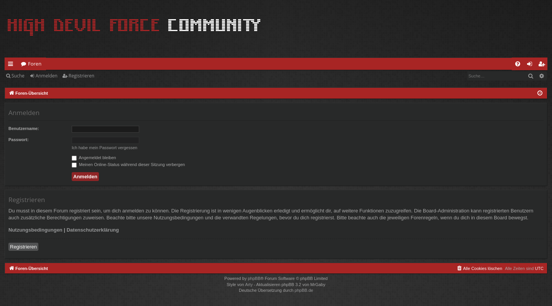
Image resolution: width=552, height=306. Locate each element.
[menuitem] (518, 64)
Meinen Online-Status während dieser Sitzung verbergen (128, 164)
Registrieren (81, 75)
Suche (18, 75)
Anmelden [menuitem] (532, 65)
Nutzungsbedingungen (35, 230)
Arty (249, 284)
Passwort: (18, 139)
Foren (34, 63)
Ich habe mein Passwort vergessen (104, 147)
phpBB (254, 278)
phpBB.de (304, 290)
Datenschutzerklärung (93, 230)
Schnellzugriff (12, 65)
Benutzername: (23, 128)
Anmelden (47, 75)
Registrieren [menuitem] (543, 65)
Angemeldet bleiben (94, 157)
